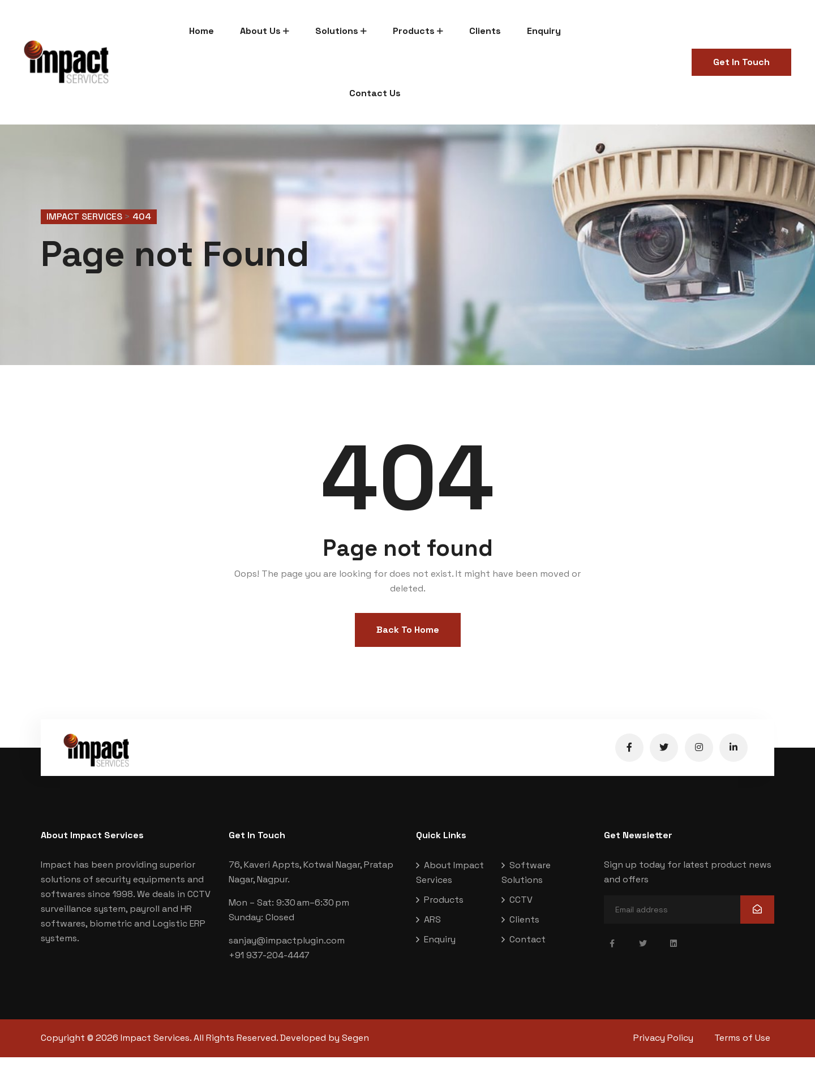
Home (201, 31)
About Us (260, 31)
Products (414, 31)
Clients (485, 31)
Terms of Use (746, 1049)
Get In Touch (741, 62)
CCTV (521, 911)
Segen (355, 1049)
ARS (432, 931)
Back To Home (407, 641)
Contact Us (375, 93)
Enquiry (544, 31)
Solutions (336, 31)
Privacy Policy (663, 1049)
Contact (527, 951)
